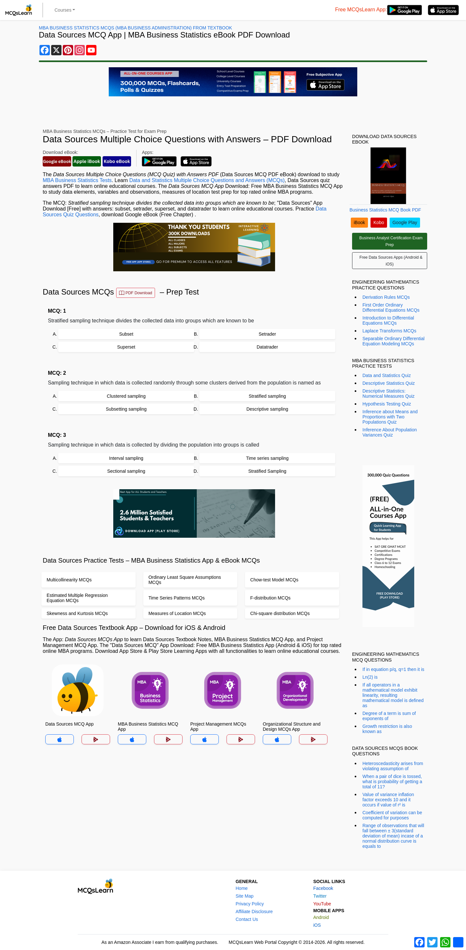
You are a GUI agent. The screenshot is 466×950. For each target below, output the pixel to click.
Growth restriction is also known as (387, 729)
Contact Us (247, 919)
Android (321, 917)
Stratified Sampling (267, 471)
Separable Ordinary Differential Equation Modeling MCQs (393, 341)
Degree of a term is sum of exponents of (389, 716)
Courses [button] (63, 10)
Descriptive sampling (267, 409)
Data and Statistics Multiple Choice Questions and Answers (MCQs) (206, 180)
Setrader (267, 334)
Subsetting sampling (126, 409)
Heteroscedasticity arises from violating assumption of (392, 766)
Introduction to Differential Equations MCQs (388, 320)
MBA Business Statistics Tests (77, 180)
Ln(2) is (370, 677)
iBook (359, 222)
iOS (317, 925)
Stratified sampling (267, 396)
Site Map (244, 896)
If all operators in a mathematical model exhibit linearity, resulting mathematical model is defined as (393, 695)
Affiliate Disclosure (254, 911)
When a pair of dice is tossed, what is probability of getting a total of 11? (392, 781)
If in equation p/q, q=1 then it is (393, 669)
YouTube (322, 903)
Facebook (323, 888)
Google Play (405, 222)
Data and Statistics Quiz (386, 375)
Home (242, 888)
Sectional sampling (126, 471)
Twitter (320, 896)
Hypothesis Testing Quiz (386, 403)
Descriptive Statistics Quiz (388, 383)
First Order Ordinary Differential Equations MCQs (390, 307)
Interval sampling (126, 458)
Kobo (378, 222)
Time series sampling (267, 458)
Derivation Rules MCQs (386, 297)
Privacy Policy (250, 903)
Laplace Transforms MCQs (389, 330)
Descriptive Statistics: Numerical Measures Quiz (388, 393)
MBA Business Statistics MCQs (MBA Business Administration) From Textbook (135, 27)
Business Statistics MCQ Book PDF (385, 209)
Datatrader (267, 347)
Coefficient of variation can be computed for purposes (392, 815)
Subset (126, 334)
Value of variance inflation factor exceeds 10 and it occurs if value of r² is (388, 799)
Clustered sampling (126, 396)
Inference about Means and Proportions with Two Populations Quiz (389, 417)
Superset (126, 347)
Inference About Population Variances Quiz (389, 432)
